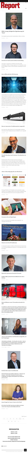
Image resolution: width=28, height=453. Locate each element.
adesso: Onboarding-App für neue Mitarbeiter (12, 171)
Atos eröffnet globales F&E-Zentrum (10, 74)
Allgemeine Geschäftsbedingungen (18, 441)
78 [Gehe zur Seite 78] (10, 418)
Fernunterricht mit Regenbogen (9, 217)
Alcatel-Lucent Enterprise (5, 220)
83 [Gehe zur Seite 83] (8, 421)
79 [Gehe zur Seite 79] (13, 418)
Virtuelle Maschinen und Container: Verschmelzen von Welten (14, 155)
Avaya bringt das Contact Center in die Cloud (12, 402)
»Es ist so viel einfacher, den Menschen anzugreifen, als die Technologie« (14, 337)
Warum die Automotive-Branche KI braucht (11, 273)
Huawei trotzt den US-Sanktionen (9, 242)
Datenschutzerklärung (7, 441)
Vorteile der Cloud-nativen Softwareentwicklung (13, 60)
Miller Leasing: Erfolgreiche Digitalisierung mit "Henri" (13, 32)
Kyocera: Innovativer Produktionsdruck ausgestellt (13, 126)
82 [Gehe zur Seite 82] (23, 418)
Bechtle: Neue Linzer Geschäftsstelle (10, 370)
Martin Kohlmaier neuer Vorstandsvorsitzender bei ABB (13, 303)
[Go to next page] (18, 421)
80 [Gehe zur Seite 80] (16, 418)
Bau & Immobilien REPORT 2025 (14, 436)
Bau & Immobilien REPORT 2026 (14, 438)
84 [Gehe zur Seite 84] (11, 421)
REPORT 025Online (14, 439)
